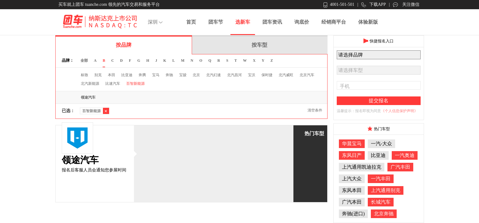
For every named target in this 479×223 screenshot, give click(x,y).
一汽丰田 (381, 178)
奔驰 (169, 75)
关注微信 (406, 4)
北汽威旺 (286, 75)
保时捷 (267, 75)
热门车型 (314, 133)
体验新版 (368, 22)
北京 (196, 75)
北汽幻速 (213, 75)
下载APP (373, 4)
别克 (98, 75)
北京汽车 (307, 75)
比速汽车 (112, 83)
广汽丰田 (400, 167)
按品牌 (124, 45)
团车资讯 (272, 22)
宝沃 (251, 75)
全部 (84, 60)
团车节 (215, 22)
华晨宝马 (352, 143)
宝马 (155, 75)
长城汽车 (381, 202)
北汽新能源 (90, 83)
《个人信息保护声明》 (399, 111)
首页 (191, 22)
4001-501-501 (339, 4)
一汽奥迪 (404, 155)
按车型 (259, 45)
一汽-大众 (381, 143)
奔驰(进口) (353, 213)
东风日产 (352, 155)
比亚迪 (126, 75)
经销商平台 (333, 22)
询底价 (301, 22)
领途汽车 (88, 97)
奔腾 (142, 75)
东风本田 (352, 190)
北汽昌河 (234, 75)
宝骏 (182, 75)
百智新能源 (135, 83)
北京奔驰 (384, 213)
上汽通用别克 (385, 190)
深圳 (156, 22)
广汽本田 (352, 202)
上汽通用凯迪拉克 (361, 167)
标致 (84, 75)
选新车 (242, 22)
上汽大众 (352, 178)
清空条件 (315, 110)
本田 (111, 75)
